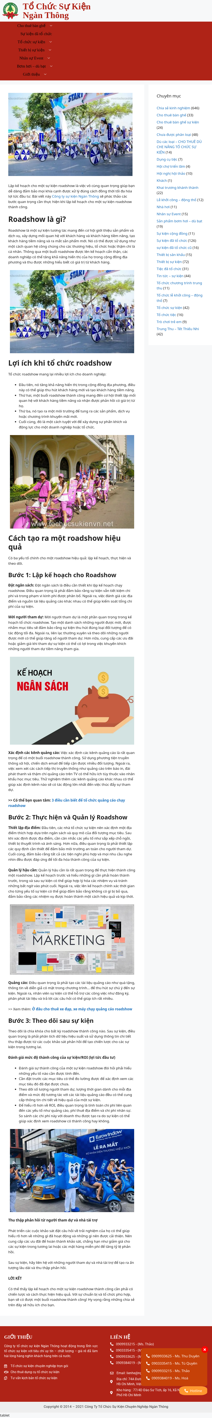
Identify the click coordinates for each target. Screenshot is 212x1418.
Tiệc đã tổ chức (169, 268)
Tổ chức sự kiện (36, 42)
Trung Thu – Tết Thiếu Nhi (178, 328)
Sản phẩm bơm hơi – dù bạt (179, 221)
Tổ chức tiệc (166, 314)
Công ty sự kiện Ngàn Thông (75, 196)
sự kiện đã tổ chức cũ (174, 247)
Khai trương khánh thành (178, 187)
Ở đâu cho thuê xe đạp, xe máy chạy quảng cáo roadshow (82, 1009)
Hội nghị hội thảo (171, 173)
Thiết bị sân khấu (171, 254)
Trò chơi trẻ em (169, 321)
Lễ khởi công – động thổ (176, 199)
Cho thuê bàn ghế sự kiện (178, 122)
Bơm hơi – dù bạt (36, 66)
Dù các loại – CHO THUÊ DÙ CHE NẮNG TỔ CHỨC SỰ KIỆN (179, 147)
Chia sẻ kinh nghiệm (173, 108)
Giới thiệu (36, 74)
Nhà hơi (163, 206)
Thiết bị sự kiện (36, 50)
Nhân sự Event (36, 58)
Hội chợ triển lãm (171, 166)
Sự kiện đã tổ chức (36, 34)
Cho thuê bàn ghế (36, 25)
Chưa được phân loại (174, 134)
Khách (162, 180)
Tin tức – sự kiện (170, 275)
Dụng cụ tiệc (167, 159)
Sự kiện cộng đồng (172, 233)
